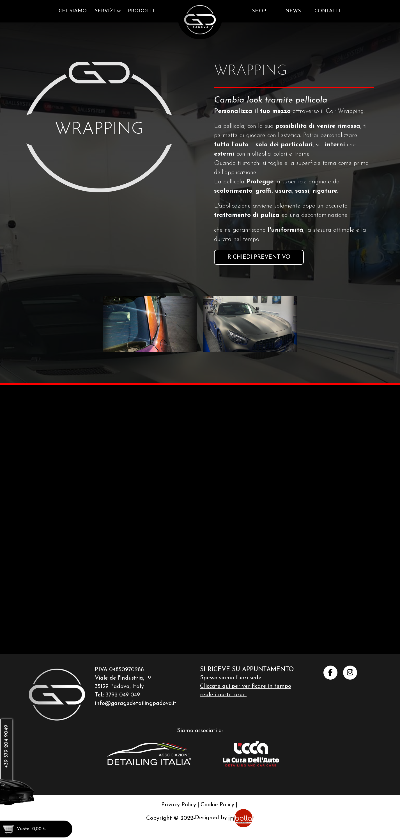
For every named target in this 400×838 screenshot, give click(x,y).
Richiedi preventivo (258, 257)
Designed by (224, 818)
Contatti (327, 11)
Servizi (105, 11)
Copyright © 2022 (169, 818)
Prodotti (141, 11)
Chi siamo (73, 11)
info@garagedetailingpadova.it (135, 703)
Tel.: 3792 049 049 (117, 694)
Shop (259, 11)
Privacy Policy (178, 804)
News (293, 11)
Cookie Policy (217, 804)
